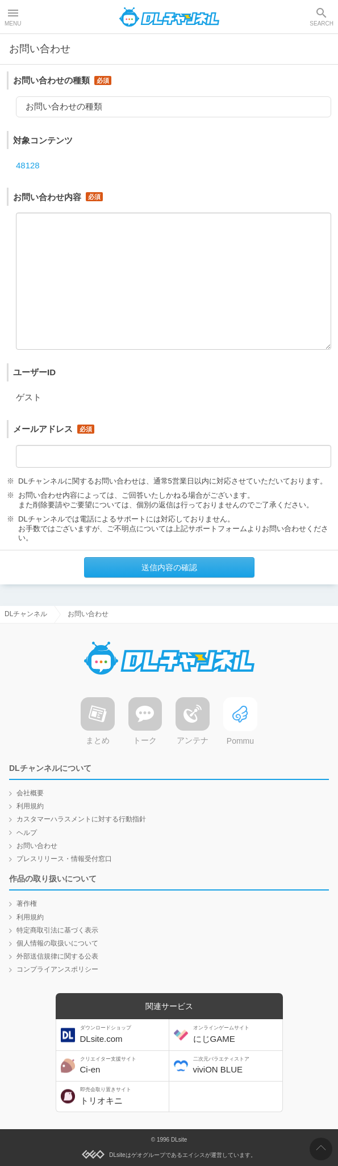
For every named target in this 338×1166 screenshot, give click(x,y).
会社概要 (30, 793)
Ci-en (123, 1065)
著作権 (26, 904)
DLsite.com (123, 1034)
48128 (28, 165)
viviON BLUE (236, 1065)
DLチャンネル (169, 17)
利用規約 (30, 806)
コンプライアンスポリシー (57, 969)
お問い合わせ (36, 846)
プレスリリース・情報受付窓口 (64, 859)
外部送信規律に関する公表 (57, 956)
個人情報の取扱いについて (57, 943)
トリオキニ (123, 1096)
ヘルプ (26, 833)
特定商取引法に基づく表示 (57, 930)
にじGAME (236, 1034)
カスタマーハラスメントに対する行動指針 (81, 819)
